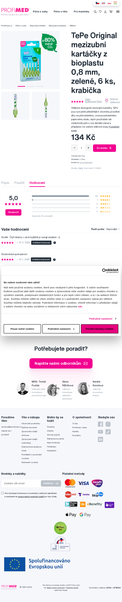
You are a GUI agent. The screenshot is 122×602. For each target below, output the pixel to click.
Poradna (51, 427)
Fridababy (51, 447)
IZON (108, 588)
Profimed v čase (79, 427)
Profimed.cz (6, 26)
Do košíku (104, 148)
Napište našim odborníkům (61, 363)
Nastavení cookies (30, 462)
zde (80, 306)
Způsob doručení (29, 427)
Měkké (73, 26)
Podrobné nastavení (100, 318)
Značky (50, 431)
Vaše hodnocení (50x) (93, 100)
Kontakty (76, 435)
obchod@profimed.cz (11, 427)
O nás (74, 423)
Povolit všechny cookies (99, 328)
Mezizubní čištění (37, 26)
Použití (19, 182)
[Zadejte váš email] (22, 483)
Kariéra (75, 431)
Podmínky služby (72, 587)
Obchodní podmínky (31, 423)
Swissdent (51, 451)
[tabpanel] (30, 60)
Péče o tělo (60, 11)
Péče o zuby (40, 11)
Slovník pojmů (53, 435)
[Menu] (118, 11)
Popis (5, 182)
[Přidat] (88, 148)
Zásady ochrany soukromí (56, 587)
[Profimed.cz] (15, 11)
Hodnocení (37, 182)
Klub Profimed (53, 443)
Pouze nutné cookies (22, 328)
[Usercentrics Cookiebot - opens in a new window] (104, 271)
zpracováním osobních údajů (31, 496)
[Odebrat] (74, 148)
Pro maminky (81, 11)
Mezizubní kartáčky (57, 26)
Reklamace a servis (55, 439)
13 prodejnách (85, 162)
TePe (81, 168)
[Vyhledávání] (95, 11)
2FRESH (117, 588)
